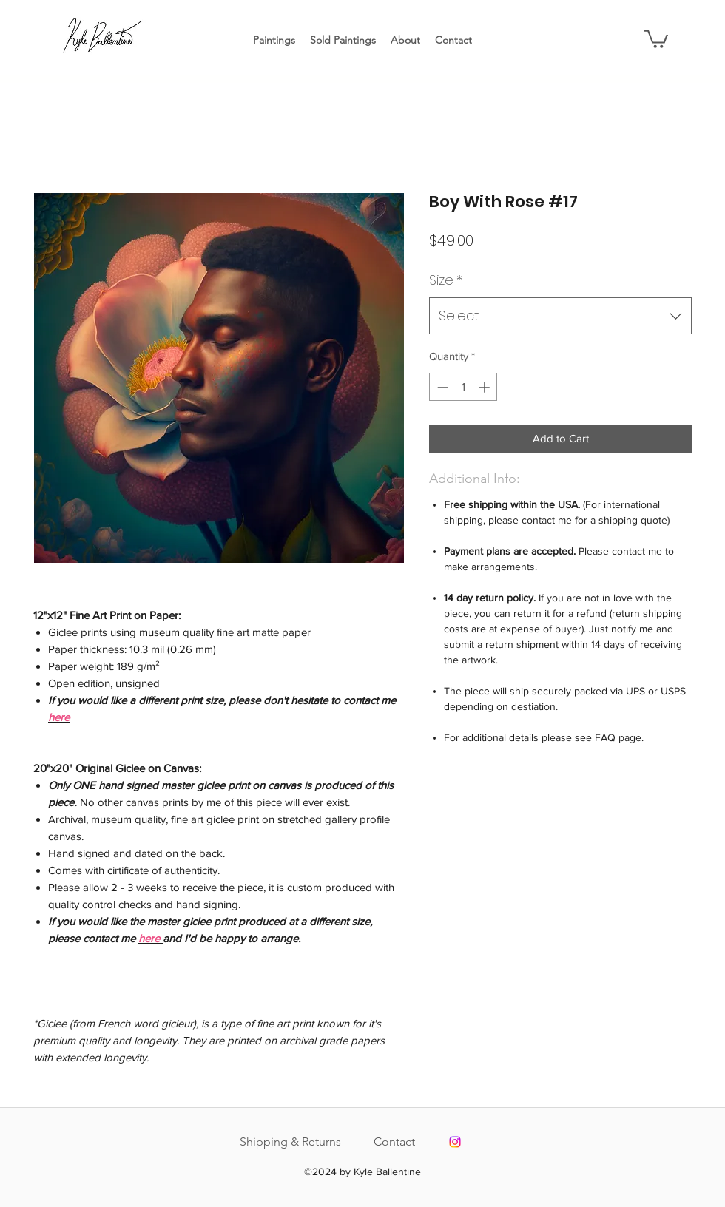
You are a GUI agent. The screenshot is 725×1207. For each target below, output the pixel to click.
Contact (394, 1142)
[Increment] (486, 387)
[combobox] (560, 315)
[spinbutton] (463, 387)
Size (445, 280)
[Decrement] (441, 387)
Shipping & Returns (290, 1142)
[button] (656, 38)
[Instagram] (455, 1142)
